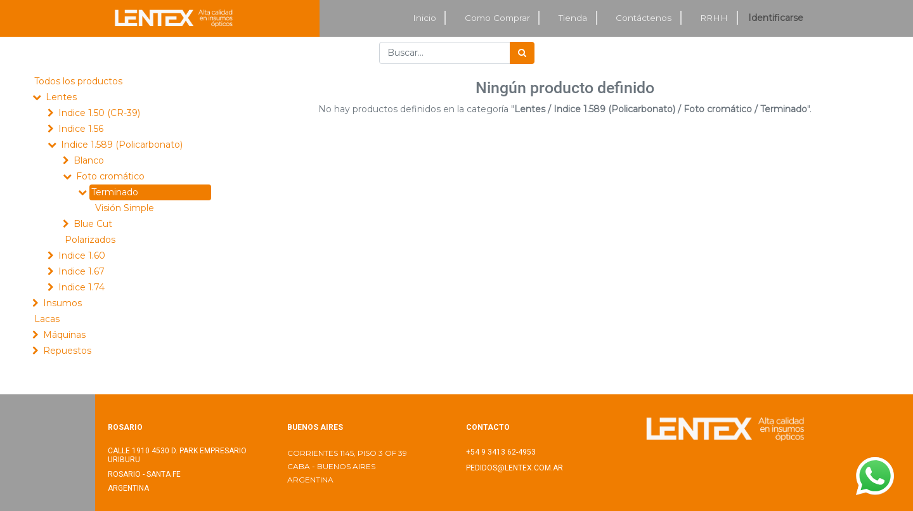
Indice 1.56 (80, 128)
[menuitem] (425, 18)
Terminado (114, 192)
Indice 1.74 (81, 287)
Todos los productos (78, 81)
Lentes (61, 97)
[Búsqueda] (522, 53)
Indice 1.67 (81, 271)
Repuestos (67, 350)
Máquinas (64, 334)
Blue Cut (93, 224)
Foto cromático (110, 176)
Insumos (62, 303)
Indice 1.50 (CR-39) (99, 113)
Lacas (47, 319)
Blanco (89, 160)
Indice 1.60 (81, 255)
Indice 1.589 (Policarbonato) (122, 144)
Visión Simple (124, 208)
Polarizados (90, 239)
